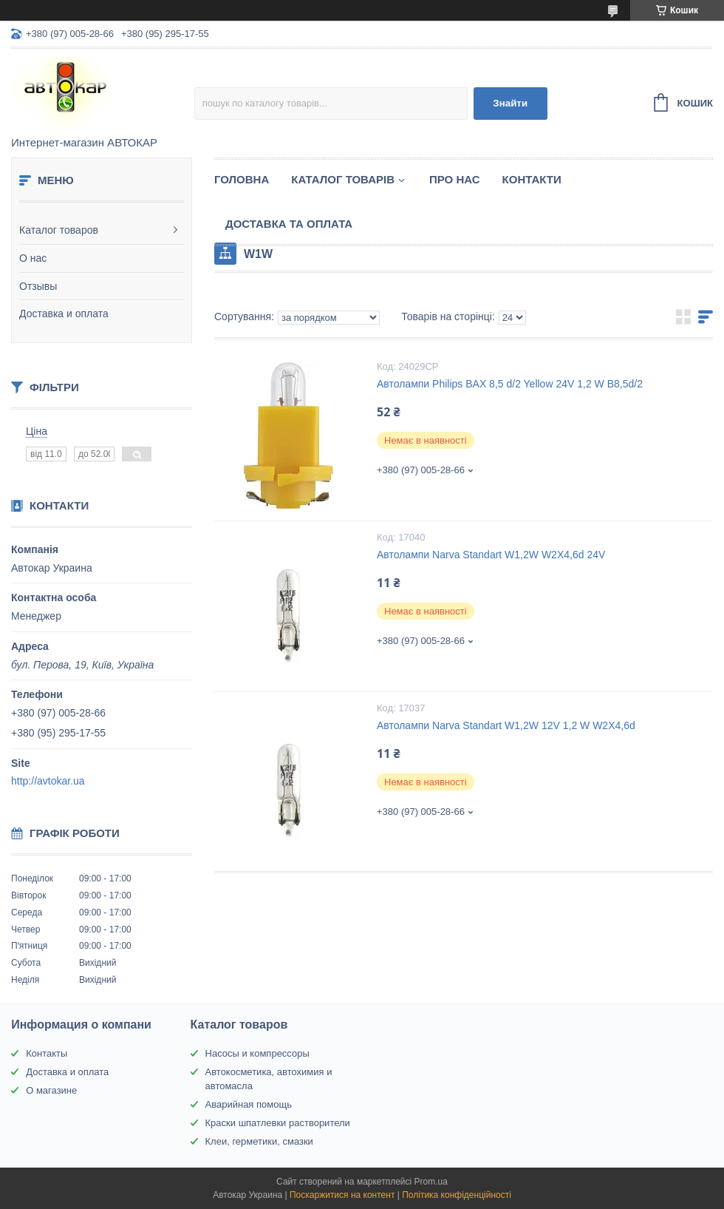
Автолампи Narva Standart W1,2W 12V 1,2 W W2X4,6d (506, 725)
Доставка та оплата (288, 223)
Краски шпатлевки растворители (277, 1122)
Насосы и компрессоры (257, 1053)
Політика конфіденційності (456, 1195)
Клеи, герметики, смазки (259, 1141)
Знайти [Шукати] (510, 103)
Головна (241, 179)
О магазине (51, 1090)
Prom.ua (431, 1181)
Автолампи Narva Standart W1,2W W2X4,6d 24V (491, 555)
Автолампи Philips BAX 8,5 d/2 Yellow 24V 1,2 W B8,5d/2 (510, 384)
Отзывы (38, 286)
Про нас (454, 179)
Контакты (46, 1053)
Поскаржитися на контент (342, 1195)
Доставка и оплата (64, 313)
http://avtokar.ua (48, 781)
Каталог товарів (343, 179)
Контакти (531, 179)
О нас (33, 258)
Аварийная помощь (248, 1104)
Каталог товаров (58, 230)
